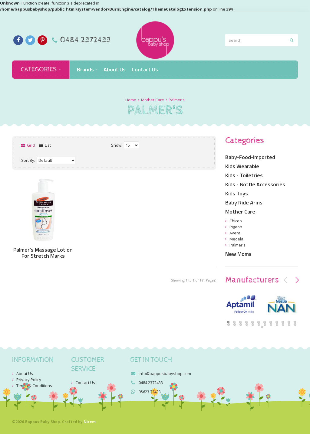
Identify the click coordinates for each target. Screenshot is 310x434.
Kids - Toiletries (244, 175)
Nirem (90, 421)
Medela (236, 239)
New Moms (238, 254)
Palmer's (177, 100)
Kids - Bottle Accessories (255, 184)
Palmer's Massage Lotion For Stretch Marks (43, 253)
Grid (28, 145)
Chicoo (235, 221)
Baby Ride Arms (243, 202)
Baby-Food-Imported (250, 157)
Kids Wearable (242, 166)
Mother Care (152, 100)
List (45, 145)
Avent (234, 233)
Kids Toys (236, 193)
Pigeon (235, 227)
